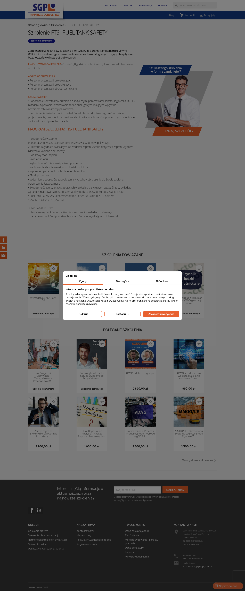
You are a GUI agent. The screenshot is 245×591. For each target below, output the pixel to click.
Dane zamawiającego (137, 530)
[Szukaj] (195, 5)
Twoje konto (135, 525)
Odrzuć (83, 314)
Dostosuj (122, 314)
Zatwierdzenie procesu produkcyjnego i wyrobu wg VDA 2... (140, 434)
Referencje (146, 5)
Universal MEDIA (34, 587)
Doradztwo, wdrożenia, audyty (46, 548)
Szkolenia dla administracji (43, 535)
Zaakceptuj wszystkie (161, 314)
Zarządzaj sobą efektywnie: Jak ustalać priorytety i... (43, 434)
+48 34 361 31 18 (189, 558)
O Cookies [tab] (162, 281)
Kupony (129, 552)
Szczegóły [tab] (122, 281)
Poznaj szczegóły (177, 131)
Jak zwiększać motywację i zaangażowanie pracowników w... (43, 377)
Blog (171, 15)
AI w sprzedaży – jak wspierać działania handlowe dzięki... (189, 376)
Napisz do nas (225, 586)
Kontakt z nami (85, 530)
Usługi (128, 5)
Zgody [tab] (83, 281)
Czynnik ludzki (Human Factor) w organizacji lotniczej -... (188, 301)
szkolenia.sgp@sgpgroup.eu (198, 566)
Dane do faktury (134, 547)
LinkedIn (39, 510)
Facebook (31, 517)
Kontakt (163, 5)
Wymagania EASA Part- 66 (43, 299)
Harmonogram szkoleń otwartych (47, 539)
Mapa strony (84, 535)
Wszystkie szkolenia (199, 460)
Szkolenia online (37, 544)
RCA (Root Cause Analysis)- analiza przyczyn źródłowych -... (92, 434)
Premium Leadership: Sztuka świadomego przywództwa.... (92, 376)
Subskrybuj (175, 489)
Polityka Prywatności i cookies (94, 539)
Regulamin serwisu (87, 544)
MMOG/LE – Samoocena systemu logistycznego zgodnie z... (189, 434)
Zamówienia (132, 535)
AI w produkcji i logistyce (140, 373)
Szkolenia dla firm (38, 530)
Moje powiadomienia (137, 556)
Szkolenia (111, 5)
